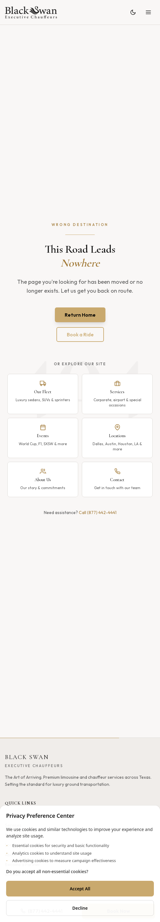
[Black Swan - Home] (31, 12)
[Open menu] (148, 12)
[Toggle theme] (133, 12)
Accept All (80, 889)
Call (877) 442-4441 (97, 512)
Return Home (80, 315)
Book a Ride (80, 334)
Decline (80, 908)
